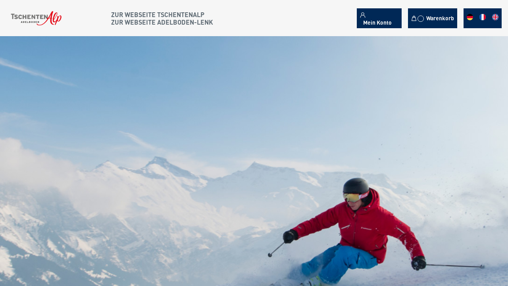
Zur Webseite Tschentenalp (157, 14)
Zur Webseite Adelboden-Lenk (162, 22)
